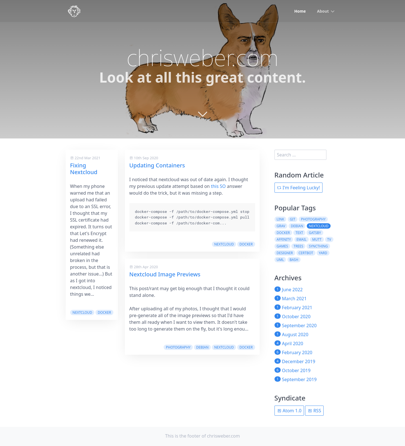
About (323, 11)
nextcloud (82, 312)
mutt (316, 239)
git (292, 219)
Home (300, 11)
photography (178, 347)
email (302, 239)
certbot (306, 253)
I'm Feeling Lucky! (298, 188)
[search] (300, 155)
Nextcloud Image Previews (164, 274)
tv (329, 239)
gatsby (315, 232)
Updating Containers (157, 165)
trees (298, 246)
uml (280, 259)
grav (281, 226)
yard (323, 253)
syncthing (318, 246)
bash (294, 259)
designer (285, 253)
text (299, 232)
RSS (314, 411)
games (282, 246)
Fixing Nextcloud (84, 168)
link (280, 219)
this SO (218, 186)
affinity (284, 239)
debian (202, 347)
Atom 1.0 (289, 411)
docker (104, 312)
